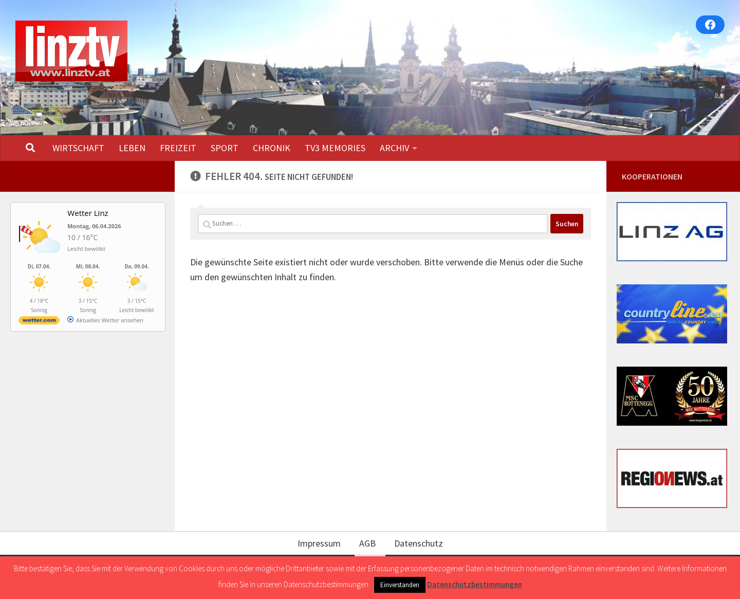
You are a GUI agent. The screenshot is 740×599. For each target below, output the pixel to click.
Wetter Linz (87, 213)
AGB (367, 543)
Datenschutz (418, 543)
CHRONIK (271, 148)
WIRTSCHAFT (78, 148)
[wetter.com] (39, 322)
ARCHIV (394, 148)
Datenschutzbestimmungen (474, 584)
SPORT (224, 148)
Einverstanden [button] (399, 584)
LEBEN (132, 148)
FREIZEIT (178, 148)
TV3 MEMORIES (335, 148)
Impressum (319, 543)
